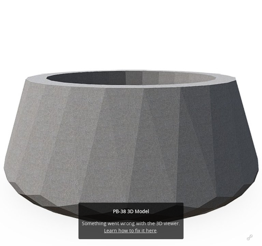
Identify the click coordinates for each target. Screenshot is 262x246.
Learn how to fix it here (130, 230)
